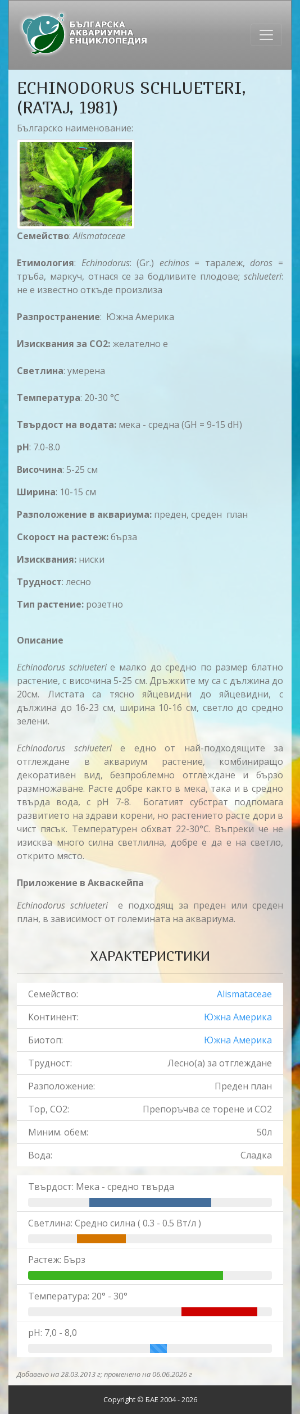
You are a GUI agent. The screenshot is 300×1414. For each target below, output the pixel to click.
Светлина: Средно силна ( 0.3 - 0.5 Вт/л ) (114, 1223)
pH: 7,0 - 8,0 (52, 1332)
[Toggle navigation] (266, 35)
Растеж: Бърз (56, 1259)
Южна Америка (238, 1017)
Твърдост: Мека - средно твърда (101, 1186)
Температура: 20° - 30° (78, 1296)
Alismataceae (244, 994)
